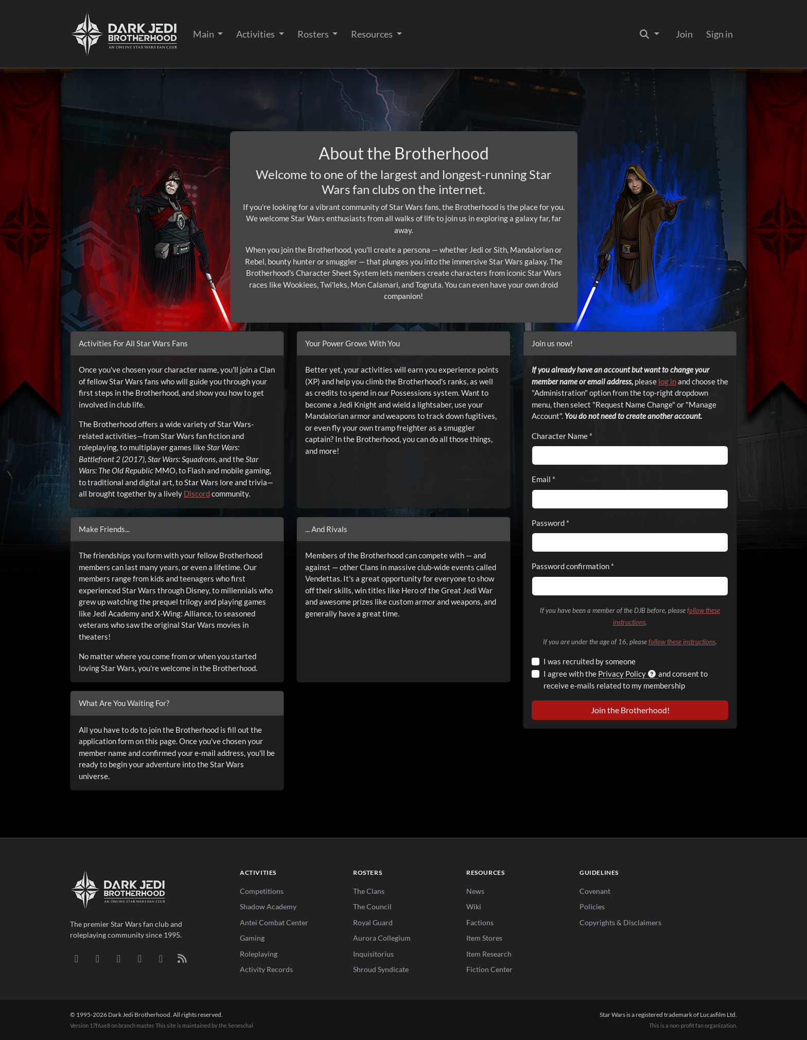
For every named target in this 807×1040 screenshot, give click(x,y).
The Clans (368, 891)
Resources (372, 34)
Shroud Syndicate (381, 969)
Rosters (313, 34)
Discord (197, 493)
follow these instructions (681, 642)
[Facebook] (118, 958)
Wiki (473, 906)
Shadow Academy (268, 906)
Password (550, 522)
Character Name (562, 435)
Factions (480, 922)
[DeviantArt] (97, 958)
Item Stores (484, 937)
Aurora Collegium (382, 937)
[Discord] (76, 958)
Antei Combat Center (274, 922)
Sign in (719, 34)
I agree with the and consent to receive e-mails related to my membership (625, 679)
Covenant (595, 891)
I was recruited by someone (589, 661)
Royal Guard (373, 922)
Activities (256, 34)
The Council (372, 906)
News (475, 891)
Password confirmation (573, 566)
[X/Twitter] (160, 958)
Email (543, 479)
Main (204, 34)
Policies (592, 906)
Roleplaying (258, 953)
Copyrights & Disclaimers (620, 922)
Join (684, 34)
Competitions (262, 891)
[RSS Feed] (182, 958)
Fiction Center (489, 969)
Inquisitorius (373, 953)
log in (667, 381)
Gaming (252, 937)
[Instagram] (139, 958)
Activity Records (266, 969)
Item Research (489, 953)
